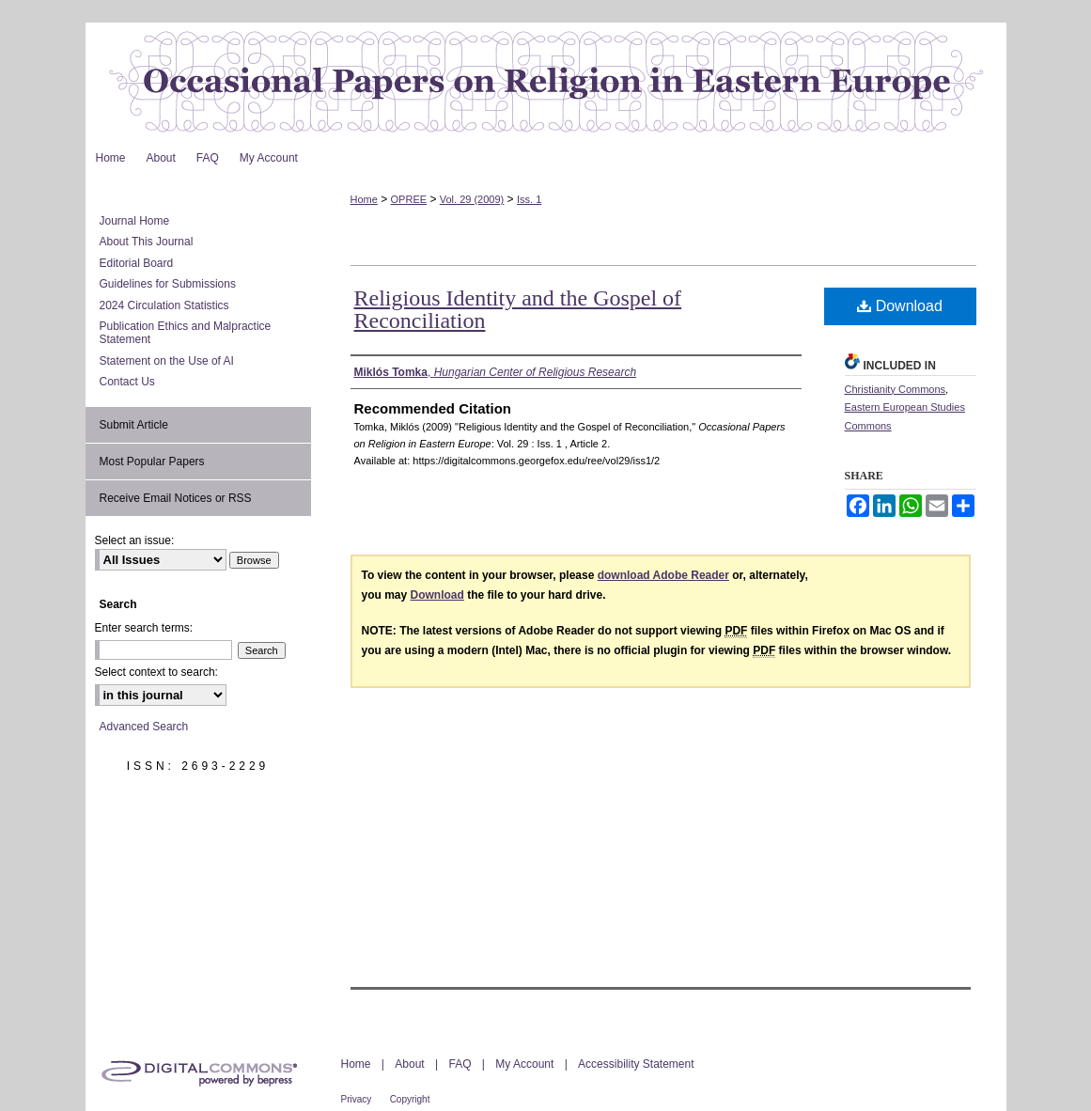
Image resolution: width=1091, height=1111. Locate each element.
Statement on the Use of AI (167, 361)
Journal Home (135, 220)
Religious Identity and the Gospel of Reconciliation (518, 309)
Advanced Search (144, 726)
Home (364, 199)
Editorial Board (137, 263)
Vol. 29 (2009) (472, 199)
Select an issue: (135, 540)
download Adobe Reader (663, 575)
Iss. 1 (529, 199)
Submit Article (134, 424)
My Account (524, 1064)
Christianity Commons (895, 389)
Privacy (356, 1099)
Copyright (410, 1099)
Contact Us (127, 381)
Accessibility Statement (636, 1064)
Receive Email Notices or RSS (176, 498)
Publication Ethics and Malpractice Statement (186, 333)
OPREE (409, 199)
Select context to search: (156, 672)
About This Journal (147, 241)
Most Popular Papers (152, 461)
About (409, 1064)
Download (900, 306)
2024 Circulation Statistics (164, 305)
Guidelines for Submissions (168, 283)
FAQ (459, 1064)
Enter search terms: (144, 627)
